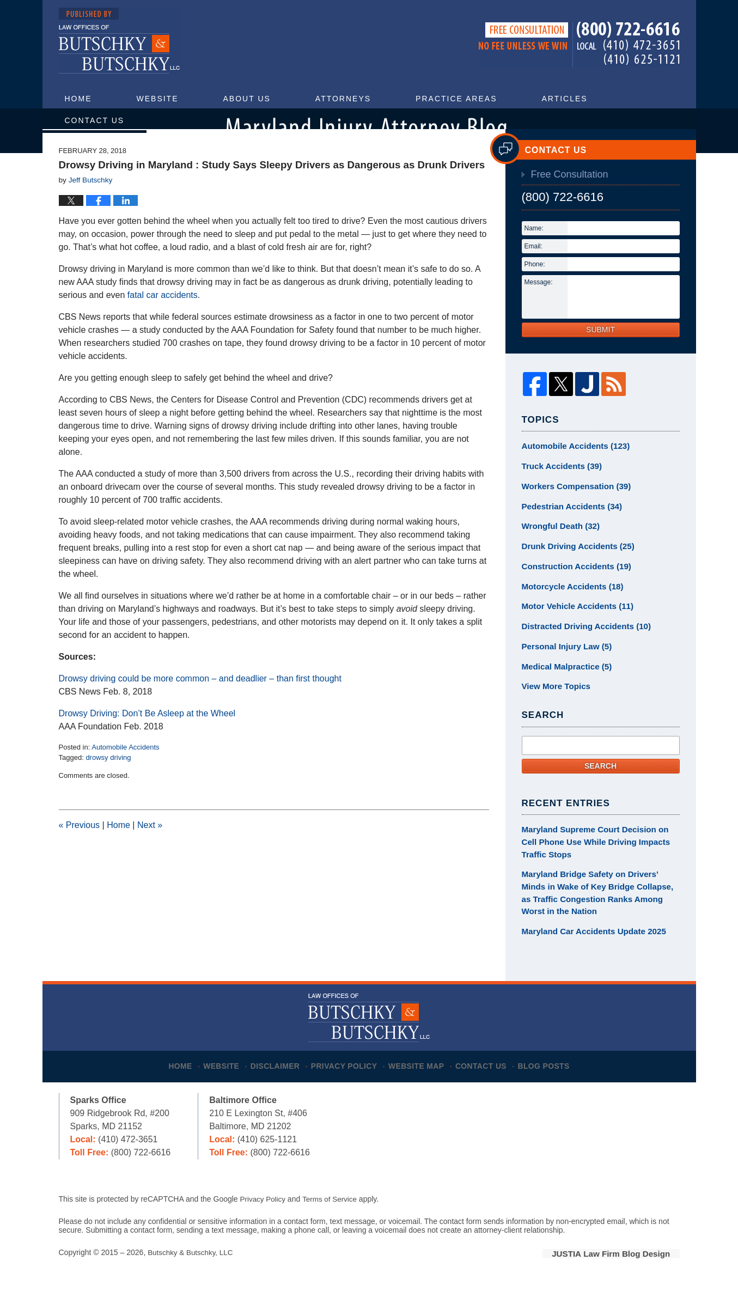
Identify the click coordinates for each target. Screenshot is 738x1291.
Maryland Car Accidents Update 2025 (588, 936)
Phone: (534, 288)
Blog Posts (551, 1065)
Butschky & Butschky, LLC (192, 1256)
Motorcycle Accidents (569, 603)
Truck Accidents (559, 489)
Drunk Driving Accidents (574, 565)
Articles (564, 98)
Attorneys (343, 98)
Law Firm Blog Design (628, 1257)
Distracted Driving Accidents (582, 641)
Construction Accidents (572, 584)
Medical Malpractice (563, 679)
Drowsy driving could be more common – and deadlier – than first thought (200, 702)
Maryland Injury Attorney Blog (119, 41)
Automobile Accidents (125, 771)
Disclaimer (277, 1065)
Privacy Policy (347, 1065)
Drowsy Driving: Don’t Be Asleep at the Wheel (147, 737)
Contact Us (95, 120)
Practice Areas (456, 98)
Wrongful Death (558, 546)
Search (600, 777)
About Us (247, 98)
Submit (600, 353)
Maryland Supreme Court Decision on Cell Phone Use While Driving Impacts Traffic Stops (598, 852)
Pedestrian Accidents (568, 527)
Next (149, 849)
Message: (538, 306)
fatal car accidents (162, 319)
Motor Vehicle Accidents (573, 622)
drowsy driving (108, 782)
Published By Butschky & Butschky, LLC (579, 44)
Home (78, 98)
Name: (534, 252)
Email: (533, 270)
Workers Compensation (572, 508)
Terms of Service (332, 1203)
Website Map (420, 1065)
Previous (79, 849)
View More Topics (553, 699)
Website (158, 98)
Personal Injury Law (563, 660)
